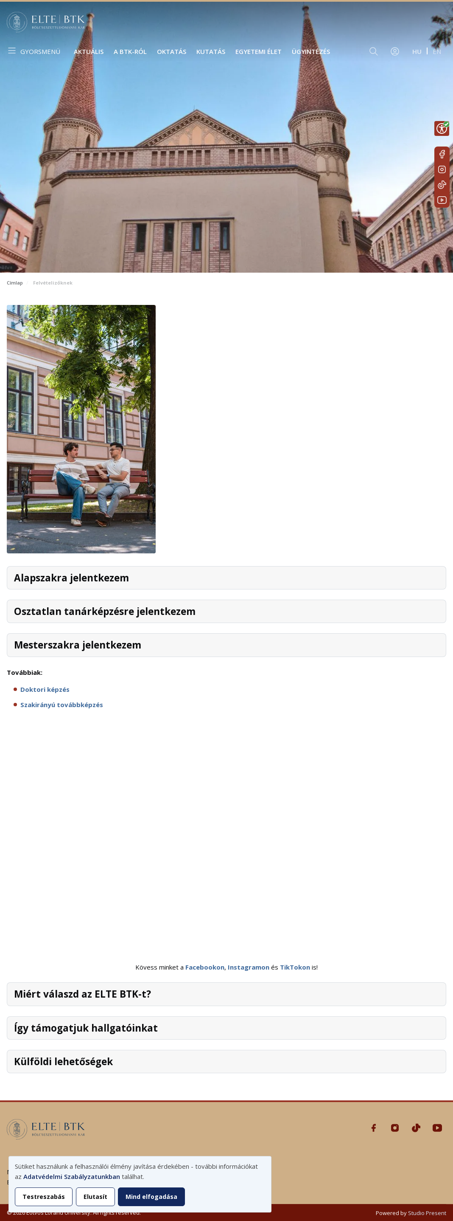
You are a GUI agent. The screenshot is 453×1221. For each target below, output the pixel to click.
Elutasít (95, 1197)
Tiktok (442, 184)
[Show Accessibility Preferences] (441, 128)
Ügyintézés (311, 51)
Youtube (442, 200)
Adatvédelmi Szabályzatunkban (71, 1176)
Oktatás (171, 51)
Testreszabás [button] (43, 1197)
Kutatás (210, 51)
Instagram (442, 169)
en (437, 51)
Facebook (442, 154)
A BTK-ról (130, 51)
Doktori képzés (45, 689)
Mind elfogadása (151, 1197)
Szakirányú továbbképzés (61, 704)
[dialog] (139, 1184)
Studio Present (427, 1213)
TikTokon (295, 967)
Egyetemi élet (258, 51)
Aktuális (88, 51)
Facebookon (204, 967)
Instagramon (248, 967)
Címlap (15, 282)
